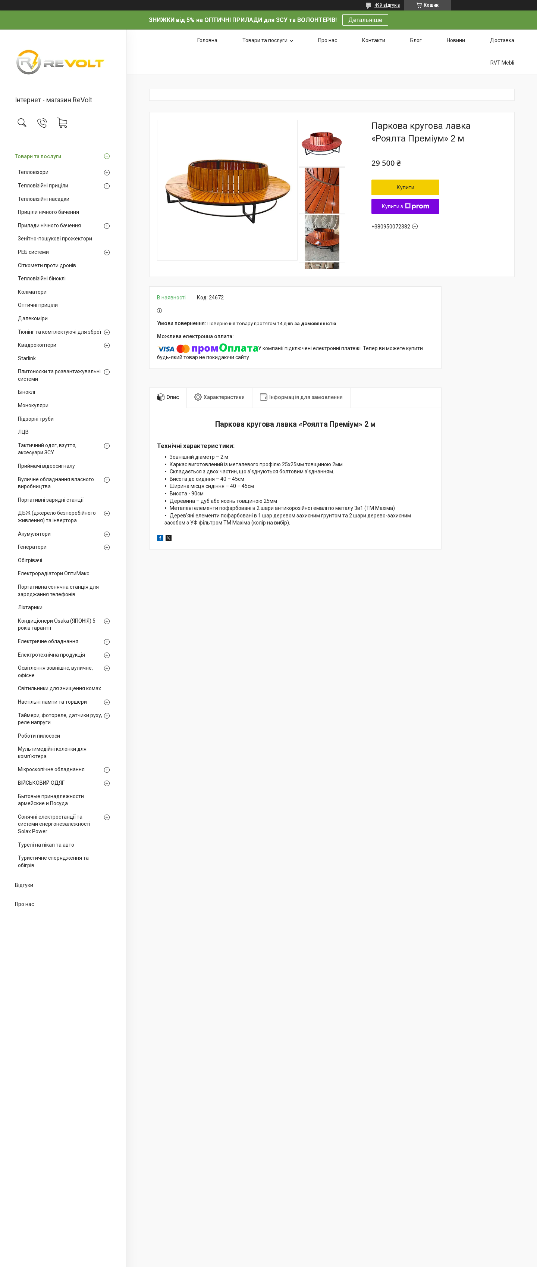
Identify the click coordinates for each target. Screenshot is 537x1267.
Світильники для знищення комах (59, 688)
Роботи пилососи (39, 736)
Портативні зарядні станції (51, 500)
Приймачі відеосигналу (46, 466)
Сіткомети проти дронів (47, 265)
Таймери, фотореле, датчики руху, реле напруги (60, 719)
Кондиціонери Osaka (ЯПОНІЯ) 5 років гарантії (56, 624)
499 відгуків (387, 5)
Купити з (405, 206)
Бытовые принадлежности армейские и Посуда (51, 800)
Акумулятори (34, 534)
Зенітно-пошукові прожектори (55, 239)
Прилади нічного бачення (49, 225)
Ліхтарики (30, 607)
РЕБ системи (33, 252)
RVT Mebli (502, 63)
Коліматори (32, 292)
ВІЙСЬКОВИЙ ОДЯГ (41, 783)
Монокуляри (33, 405)
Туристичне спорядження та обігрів (53, 861)
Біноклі (26, 392)
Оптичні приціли (38, 305)
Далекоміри (33, 318)
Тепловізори (33, 172)
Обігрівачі (30, 560)
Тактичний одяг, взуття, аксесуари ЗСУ (47, 449)
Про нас (24, 904)
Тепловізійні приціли (43, 186)
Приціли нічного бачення (48, 212)
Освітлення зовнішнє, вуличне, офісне (55, 671)
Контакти (373, 40)
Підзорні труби (36, 419)
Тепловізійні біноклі (42, 278)
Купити (405, 187)
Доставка (502, 40)
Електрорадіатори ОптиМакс (53, 573)
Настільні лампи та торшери (52, 702)
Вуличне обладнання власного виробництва (56, 483)
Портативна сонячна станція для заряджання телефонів (58, 590)
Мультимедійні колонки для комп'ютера (52, 752)
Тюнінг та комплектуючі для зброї (59, 332)
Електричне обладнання (48, 641)
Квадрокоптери (37, 345)
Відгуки (24, 885)
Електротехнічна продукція (51, 655)
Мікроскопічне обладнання (51, 769)
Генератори (32, 547)
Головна (207, 40)
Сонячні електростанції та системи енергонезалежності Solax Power (54, 824)
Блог (416, 40)
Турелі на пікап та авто (46, 845)
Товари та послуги (38, 156)
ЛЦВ (23, 432)
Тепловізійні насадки (43, 199)
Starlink (27, 358)
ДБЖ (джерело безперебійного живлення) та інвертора (57, 516)
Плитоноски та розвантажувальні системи (59, 375)
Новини (456, 40)
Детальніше (365, 20)
